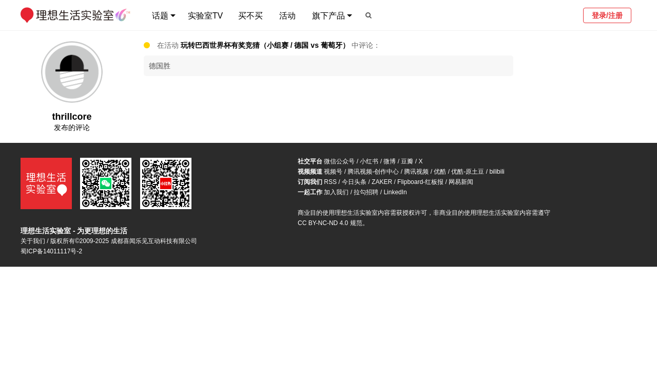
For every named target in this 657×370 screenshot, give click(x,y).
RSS (330, 182)
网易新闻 (461, 182)
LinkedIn (395, 192)
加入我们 (336, 192)
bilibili (496, 171)
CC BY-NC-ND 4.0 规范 (330, 223)
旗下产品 (328, 15)
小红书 (369, 161)
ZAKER (382, 182)
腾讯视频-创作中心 (373, 171)
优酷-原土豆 (467, 171)
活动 (287, 15)
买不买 (250, 15)
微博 (389, 161)
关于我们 (33, 241)
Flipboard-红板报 (420, 182)
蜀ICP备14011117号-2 (51, 251)
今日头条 (354, 182)
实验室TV (205, 15)
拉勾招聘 (366, 192)
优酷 (440, 171)
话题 (160, 15)
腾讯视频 (416, 171)
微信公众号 (339, 161)
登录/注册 (607, 15)
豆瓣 (407, 161)
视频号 (333, 171)
